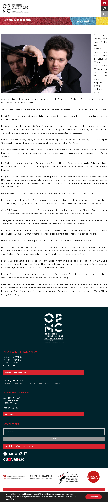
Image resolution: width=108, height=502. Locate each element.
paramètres (10, 499)
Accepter (94, 496)
